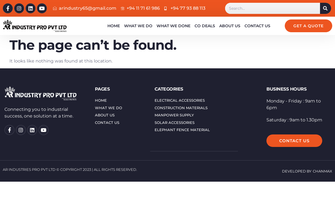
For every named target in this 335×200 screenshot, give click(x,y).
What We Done (173, 25)
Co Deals (205, 25)
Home (113, 25)
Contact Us (257, 25)
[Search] (325, 8)
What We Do (138, 25)
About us (229, 25)
